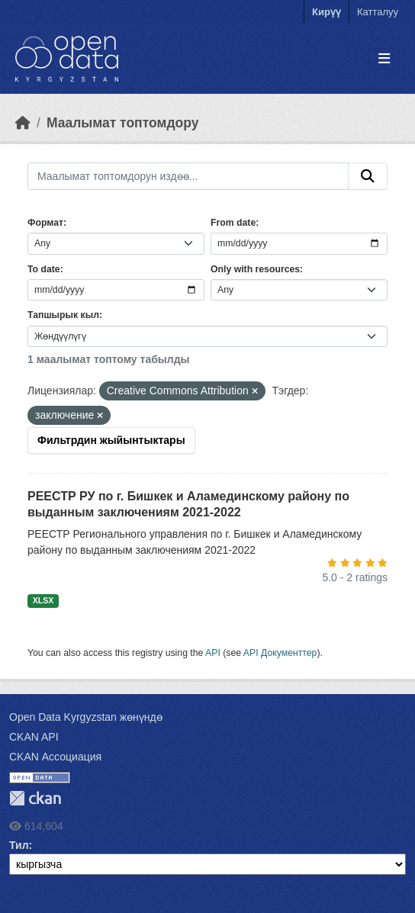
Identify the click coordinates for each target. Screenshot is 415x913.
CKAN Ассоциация (55, 757)
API (212, 653)
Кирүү (326, 12)
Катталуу (377, 12)
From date (233, 222)
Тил (19, 845)
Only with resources (255, 269)
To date (43, 269)
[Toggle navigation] (384, 59)
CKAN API (34, 737)
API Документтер (280, 653)
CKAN (35, 798)
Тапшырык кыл (63, 315)
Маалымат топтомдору (123, 122)
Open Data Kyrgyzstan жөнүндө (85, 717)
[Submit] (368, 176)
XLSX (43, 600)
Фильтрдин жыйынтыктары (111, 440)
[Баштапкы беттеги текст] (23, 122)
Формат (45, 222)
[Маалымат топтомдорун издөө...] (188, 176)
